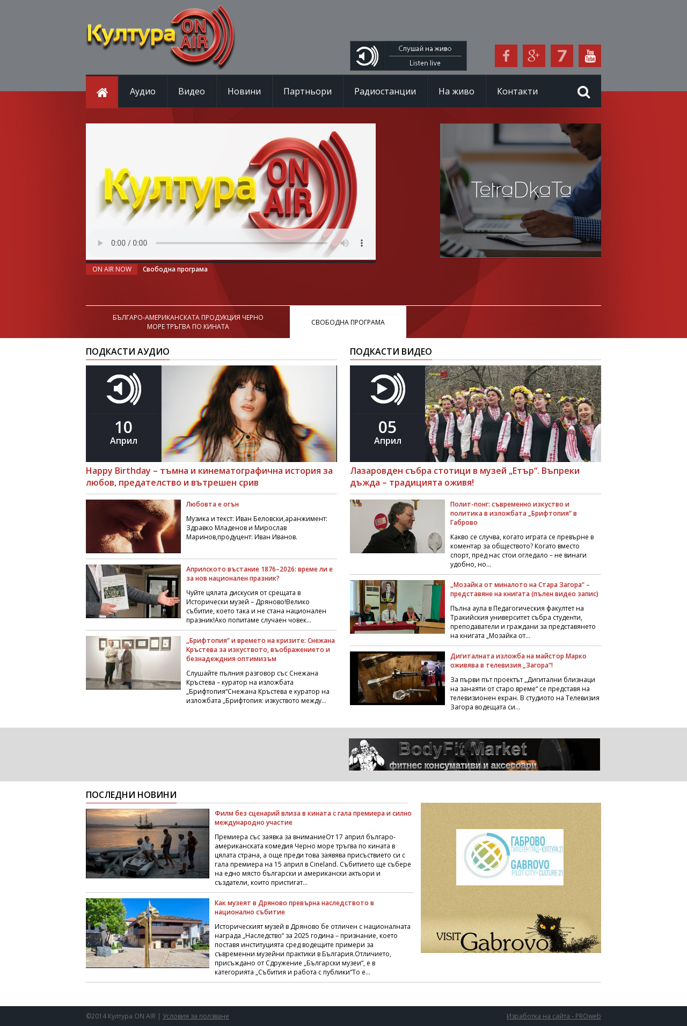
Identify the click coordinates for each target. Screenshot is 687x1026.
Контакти (517, 91)
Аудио (143, 91)
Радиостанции (385, 91)
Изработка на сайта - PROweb (554, 1016)
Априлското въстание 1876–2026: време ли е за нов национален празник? (259, 574)
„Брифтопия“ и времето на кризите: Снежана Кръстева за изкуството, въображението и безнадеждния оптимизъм (260, 649)
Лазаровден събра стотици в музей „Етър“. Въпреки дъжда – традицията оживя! (465, 476)
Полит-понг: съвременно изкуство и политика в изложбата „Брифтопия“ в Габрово (513, 513)
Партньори (307, 91)
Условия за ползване (196, 1016)
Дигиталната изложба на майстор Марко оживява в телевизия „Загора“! (518, 660)
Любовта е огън (212, 504)
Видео (191, 91)
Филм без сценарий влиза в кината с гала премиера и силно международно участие (313, 818)
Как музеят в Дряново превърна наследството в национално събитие (294, 907)
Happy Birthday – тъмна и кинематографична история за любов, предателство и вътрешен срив (209, 476)
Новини (244, 91)
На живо (456, 91)
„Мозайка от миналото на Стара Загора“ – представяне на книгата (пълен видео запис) (524, 589)
